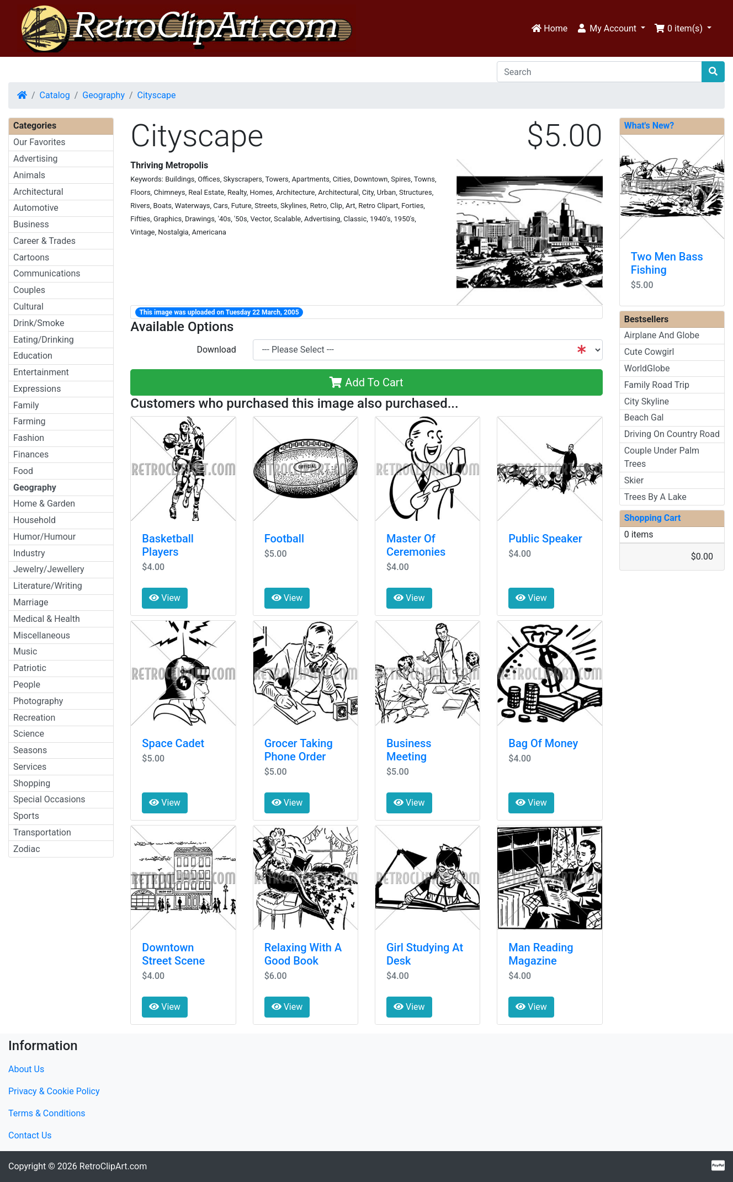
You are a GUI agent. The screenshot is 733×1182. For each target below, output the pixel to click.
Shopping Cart (652, 518)
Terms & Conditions (47, 1113)
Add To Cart (366, 382)
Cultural (28, 306)
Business (31, 224)
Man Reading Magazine (540, 954)
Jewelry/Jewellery (48, 569)
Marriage (31, 602)
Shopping (31, 783)
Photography (38, 701)
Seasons (30, 750)
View (164, 598)
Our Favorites (39, 142)
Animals (29, 175)
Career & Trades (44, 241)
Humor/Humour (44, 536)
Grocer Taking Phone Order (298, 750)
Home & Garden (44, 503)
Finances (31, 454)
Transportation (42, 832)
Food (23, 471)
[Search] (599, 71)
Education (32, 355)
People (26, 684)
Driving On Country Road (672, 434)
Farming (29, 421)
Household (34, 520)
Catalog (55, 95)
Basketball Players (168, 545)
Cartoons (31, 257)
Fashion (28, 438)
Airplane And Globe (661, 335)
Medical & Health (46, 619)
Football (284, 538)
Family (26, 405)
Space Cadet (173, 743)
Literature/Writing (47, 586)
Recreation (34, 717)
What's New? (649, 125)
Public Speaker (545, 538)
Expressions (37, 389)
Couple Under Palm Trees (661, 457)
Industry (29, 553)
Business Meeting (409, 750)
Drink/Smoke (38, 323)
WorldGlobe (647, 368)
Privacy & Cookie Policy (54, 1091)
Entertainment (41, 372)
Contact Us (30, 1135)
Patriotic (29, 668)
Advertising (35, 158)
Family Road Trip (656, 385)
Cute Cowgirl (649, 352)
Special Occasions (49, 799)
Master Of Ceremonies (415, 545)
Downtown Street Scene (173, 954)
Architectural (38, 192)
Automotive (36, 208)
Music (25, 651)
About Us (26, 1069)
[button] (611, 29)
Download (216, 349)
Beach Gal (644, 417)
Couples (29, 290)
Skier (634, 480)
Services (29, 767)
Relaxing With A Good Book (303, 954)
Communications (47, 273)
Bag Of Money (543, 743)
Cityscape (156, 95)
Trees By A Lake (655, 497)
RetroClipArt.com (113, 1166)
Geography (103, 95)
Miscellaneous (41, 635)
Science (28, 733)
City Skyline (646, 401)
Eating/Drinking (43, 339)
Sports (26, 816)
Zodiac (26, 849)
